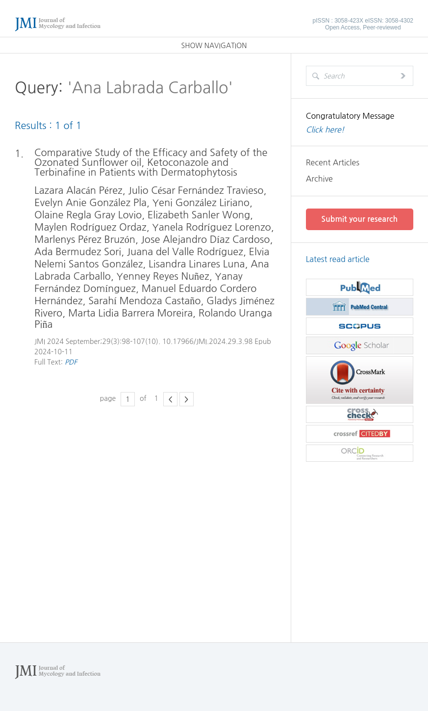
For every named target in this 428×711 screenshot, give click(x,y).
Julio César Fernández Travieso (195, 190)
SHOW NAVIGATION (214, 45)
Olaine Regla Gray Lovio (88, 215)
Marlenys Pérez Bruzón (84, 239)
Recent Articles (332, 162)
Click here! (325, 129)
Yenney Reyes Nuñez (163, 276)
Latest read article (338, 259)
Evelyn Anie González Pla (90, 203)
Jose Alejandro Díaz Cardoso (205, 239)
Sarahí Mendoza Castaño (144, 301)
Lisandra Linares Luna (197, 264)
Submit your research (359, 219)
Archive (319, 179)
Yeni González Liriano (201, 203)
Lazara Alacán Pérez (78, 190)
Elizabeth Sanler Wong (199, 215)
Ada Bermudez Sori (77, 252)
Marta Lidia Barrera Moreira (130, 313)
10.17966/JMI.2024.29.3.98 (207, 341)
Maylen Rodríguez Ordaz (90, 227)
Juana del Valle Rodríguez (185, 252)
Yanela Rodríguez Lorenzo (211, 227)
